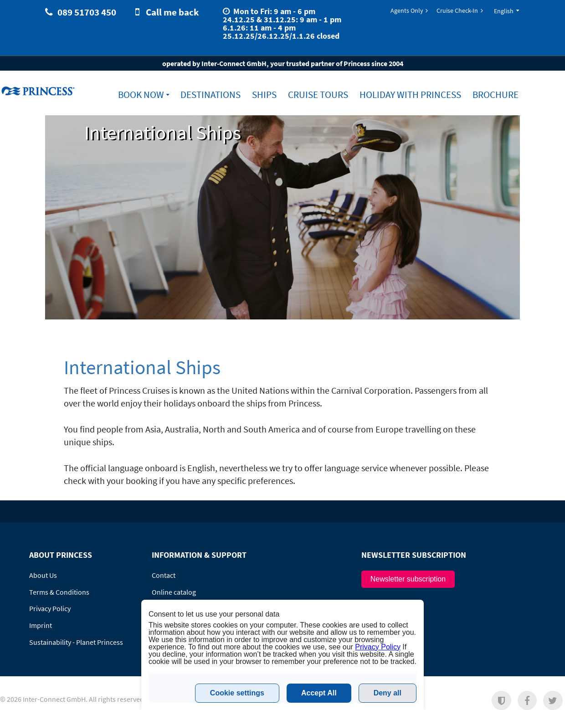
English (504, 11)
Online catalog (174, 592)
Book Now (141, 95)
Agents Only (406, 10)
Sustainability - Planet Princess (76, 642)
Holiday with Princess (410, 95)
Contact (163, 575)
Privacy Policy (50, 608)
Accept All (319, 693)
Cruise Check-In (457, 10)
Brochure (496, 95)
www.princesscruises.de (39, 90)
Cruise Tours (318, 95)
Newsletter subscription (408, 579)
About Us (43, 575)
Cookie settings (237, 693)
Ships (264, 95)
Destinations (210, 95)
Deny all (387, 693)
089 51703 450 (86, 12)
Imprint (40, 625)
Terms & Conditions (59, 592)
